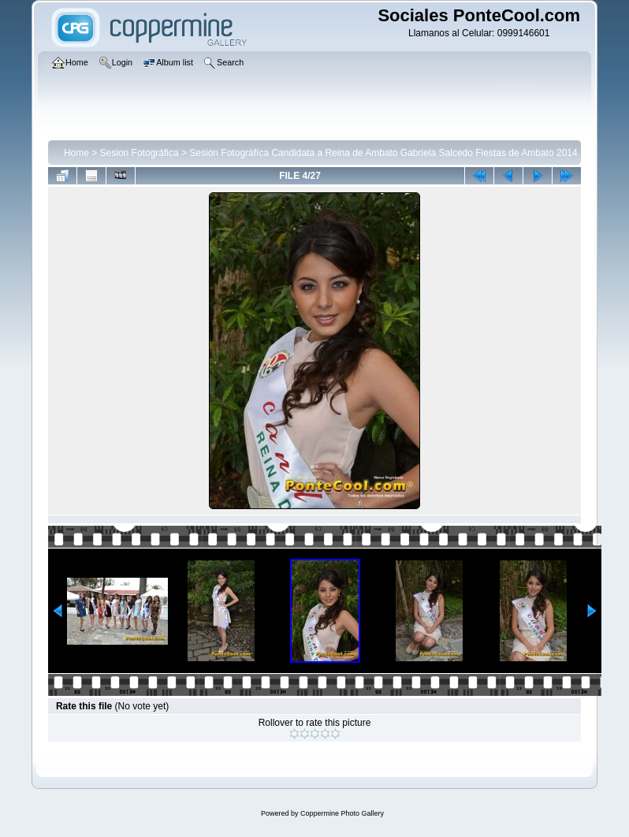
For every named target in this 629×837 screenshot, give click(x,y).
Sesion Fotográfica (139, 152)
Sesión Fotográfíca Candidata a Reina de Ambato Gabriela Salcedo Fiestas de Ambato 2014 (383, 152)
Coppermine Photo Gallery (342, 813)
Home (76, 152)
